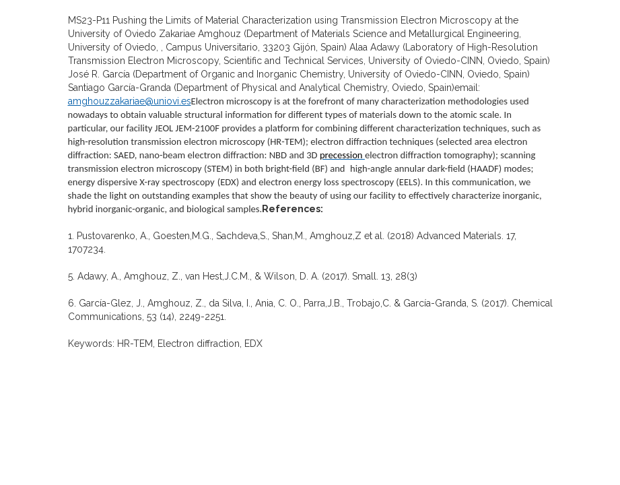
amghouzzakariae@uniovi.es (129, 101)
